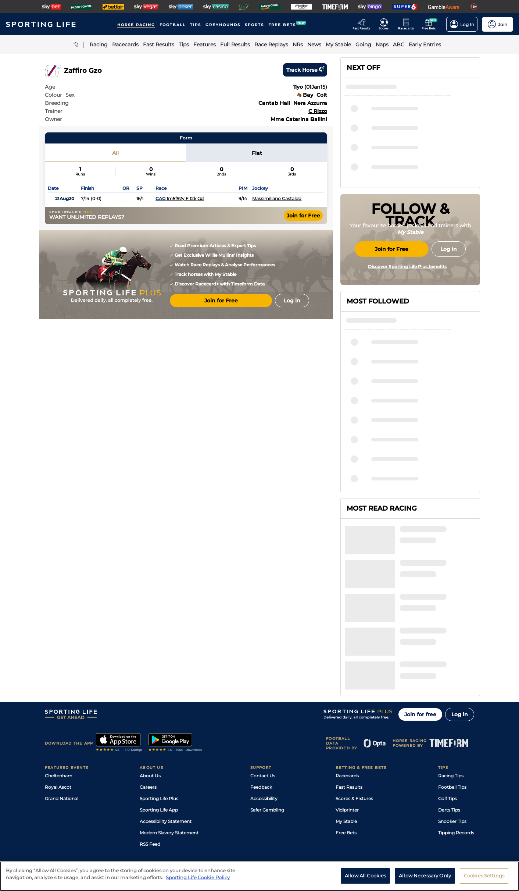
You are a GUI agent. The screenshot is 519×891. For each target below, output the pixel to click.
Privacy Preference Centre (189, 826)
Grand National (61, 727)
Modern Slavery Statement (169, 761)
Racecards (347, 704)
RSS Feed (150, 773)
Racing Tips (450, 704)
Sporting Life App (159, 739)
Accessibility (264, 727)
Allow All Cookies (365, 880)
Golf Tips (447, 727)
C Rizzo (317, 111)
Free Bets (346, 761)
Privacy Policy (105, 826)
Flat (257, 153)
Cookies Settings (484, 880)
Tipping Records (456, 761)
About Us (150, 704)
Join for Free (303, 215)
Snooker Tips (452, 750)
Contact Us (262, 704)
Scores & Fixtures (354, 727)
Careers (148, 716)
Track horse (305, 70)
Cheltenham (58, 704)
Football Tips (452, 716)
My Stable (346, 750)
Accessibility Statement (166, 750)
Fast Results (349, 716)
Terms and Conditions (65, 826)
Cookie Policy (232, 826)
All (115, 153)
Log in (459, 643)
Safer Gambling (267, 739)
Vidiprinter (347, 739)
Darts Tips (449, 739)
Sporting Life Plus (159, 727)
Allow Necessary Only (425, 880)
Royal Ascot (58, 716)
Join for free (420, 643)
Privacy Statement (141, 826)
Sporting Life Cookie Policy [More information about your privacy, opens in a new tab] (198, 882)
